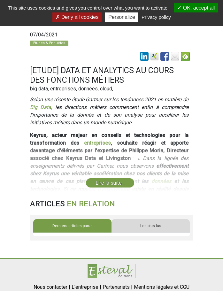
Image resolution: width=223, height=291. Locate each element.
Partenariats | (118, 287)
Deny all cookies (77, 17)
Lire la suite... (110, 183)
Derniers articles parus (72, 226)
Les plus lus (150, 226)
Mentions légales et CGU (161, 287)
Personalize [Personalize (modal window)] (121, 17)
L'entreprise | (86, 287)
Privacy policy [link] (156, 17)
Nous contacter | (52, 287)
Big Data (40, 107)
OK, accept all (196, 8)
